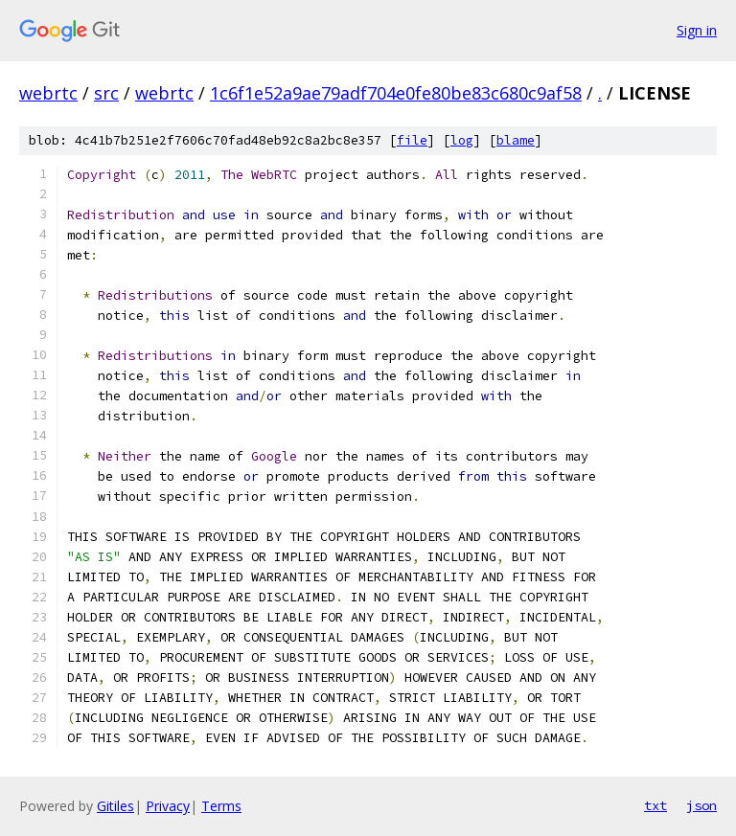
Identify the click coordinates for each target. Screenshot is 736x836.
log (461, 140)
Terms (221, 806)
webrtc (48, 92)
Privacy (168, 806)
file (412, 140)
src (106, 92)
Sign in (697, 30)
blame (515, 140)
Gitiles (115, 806)
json (701, 805)
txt (655, 805)
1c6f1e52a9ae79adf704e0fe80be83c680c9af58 (396, 92)
